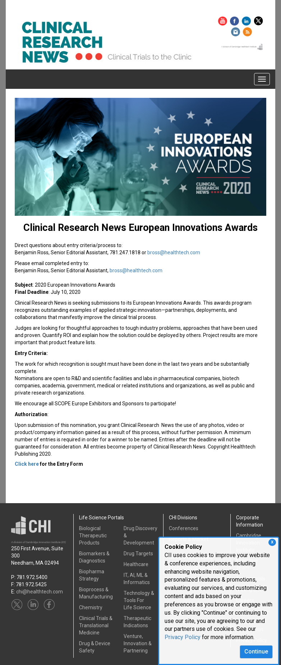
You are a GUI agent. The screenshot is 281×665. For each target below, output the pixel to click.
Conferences (183, 528)
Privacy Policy (183, 637)
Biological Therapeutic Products (93, 535)
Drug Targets (138, 553)
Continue (256, 651)
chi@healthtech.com (39, 592)
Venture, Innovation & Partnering (138, 643)
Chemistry (90, 607)
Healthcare (136, 564)
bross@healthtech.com (173, 252)
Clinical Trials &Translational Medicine (95, 625)
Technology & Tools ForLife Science (139, 600)
